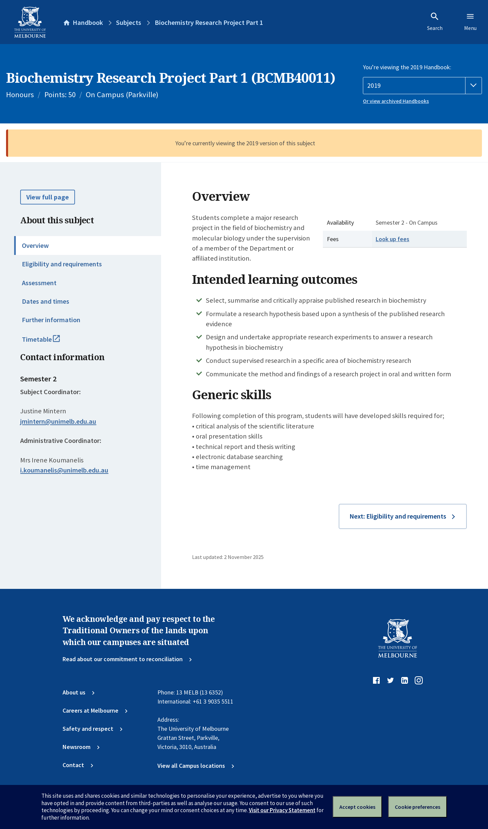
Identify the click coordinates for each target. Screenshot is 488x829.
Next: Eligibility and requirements (397, 516)
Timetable (49, 342)
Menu (470, 21)
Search (435, 21)
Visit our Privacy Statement (282, 810)
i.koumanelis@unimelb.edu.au (64, 470)
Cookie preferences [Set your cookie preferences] (417, 806)
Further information (51, 319)
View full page (47, 197)
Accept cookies (357, 806)
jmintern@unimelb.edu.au (58, 421)
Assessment (39, 282)
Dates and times (45, 301)
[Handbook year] (422, 85)
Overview (35, 245)
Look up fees (392, 239)
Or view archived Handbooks (396, 101)
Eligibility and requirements (62, 264)
